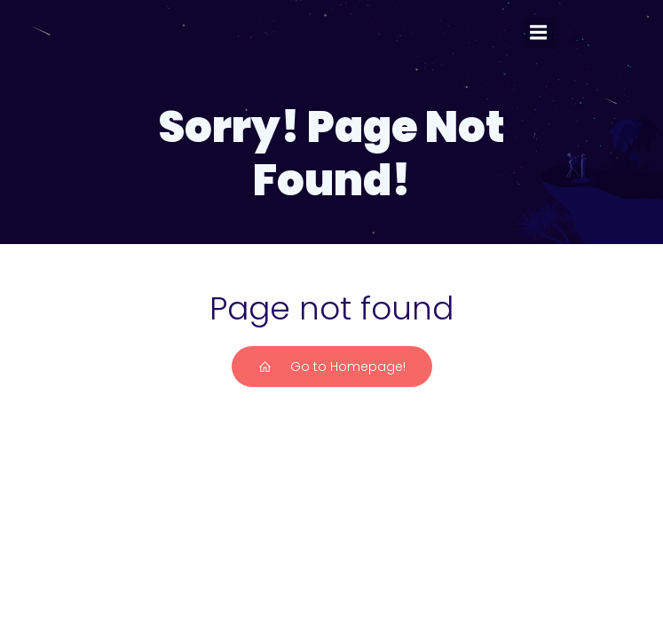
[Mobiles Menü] (539, 33)
